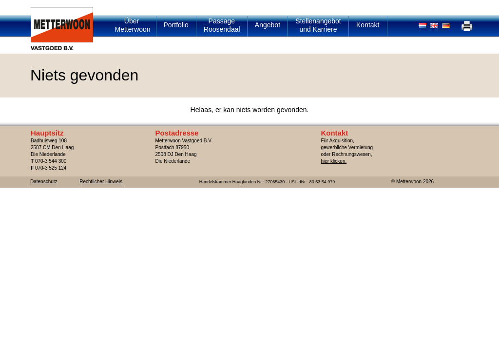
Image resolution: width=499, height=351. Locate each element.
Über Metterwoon (133, 25)
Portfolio (176, 25)
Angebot (267, 25)
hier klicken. (333, 161)
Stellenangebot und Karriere (318, 25)
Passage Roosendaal (222, 25)
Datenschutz (44, 181)
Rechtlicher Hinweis (100, 181)
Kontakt (367, 25)
